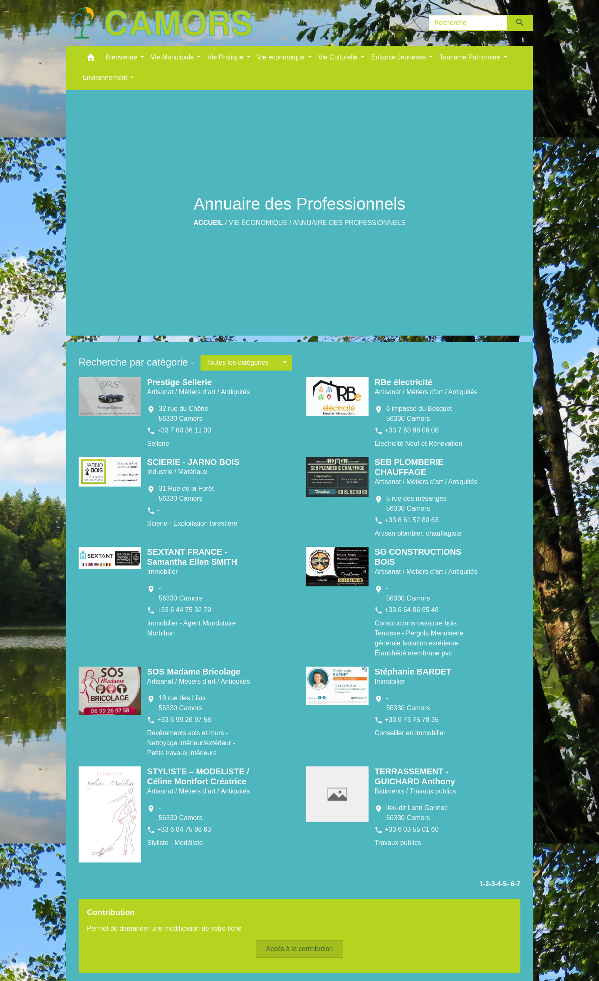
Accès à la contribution (299, 948)
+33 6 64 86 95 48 (411, 609)
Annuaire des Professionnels (349, 222)
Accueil (208, 222)
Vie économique (258, 222)
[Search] (468, 23)
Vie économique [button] (282, 57)
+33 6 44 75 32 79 (184, 609)
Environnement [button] (105, 77)
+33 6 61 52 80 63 (411, 520)
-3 (492, 883)
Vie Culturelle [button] (338, 57)
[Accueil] (161, 23)
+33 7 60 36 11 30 (184, 430)
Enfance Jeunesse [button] (399, 57)
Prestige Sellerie (179, 382)
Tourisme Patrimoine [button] (470, 57)
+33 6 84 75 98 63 (184, 829)
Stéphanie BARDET (412, 671)
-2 (486, 883)
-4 (498, 883)
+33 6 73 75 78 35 (411, 719)
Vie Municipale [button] (173, 57)
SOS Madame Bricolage (193, 671)
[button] (90, 59)
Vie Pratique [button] (226, 57)
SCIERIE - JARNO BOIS (193, 462)
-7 (517, 883)
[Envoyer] (520, 23)
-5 (504, 883)
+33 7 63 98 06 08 (411, 430)
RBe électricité (403, 382)
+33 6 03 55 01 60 (411, 829)
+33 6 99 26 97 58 (184, 719)
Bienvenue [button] (122, 57)
